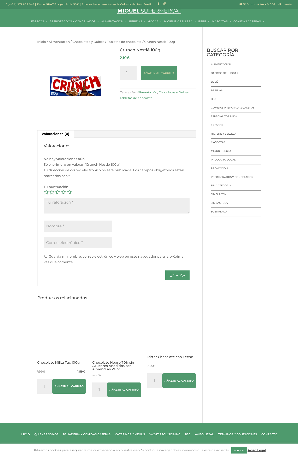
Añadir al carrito (159, 73)
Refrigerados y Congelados (232, 177)
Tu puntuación (56, 187)
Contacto (269, 434)
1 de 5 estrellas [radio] (46, 192)
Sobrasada (219, 211)
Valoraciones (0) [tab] (55, 134)
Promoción (219, 168)
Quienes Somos (46, 434)
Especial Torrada (224, 116)
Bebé (214, 81)
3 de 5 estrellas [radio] (57, 192)
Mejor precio (221, 150)
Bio (213, 98)
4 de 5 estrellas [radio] (63, 192)
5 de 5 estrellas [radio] (69, 192)
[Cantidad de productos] (128, 73)
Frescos (217, 125)
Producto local (223, 159)
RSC (187, 434)
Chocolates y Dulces (88, 42)
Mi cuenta (285, 4)
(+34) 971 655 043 (21, 4)
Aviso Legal (204, 434)
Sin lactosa (219, 202)
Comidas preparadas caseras (233, 107)
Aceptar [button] (239, 450)
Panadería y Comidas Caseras (87, 434)
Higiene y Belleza (223, 133)
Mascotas (218, 142)
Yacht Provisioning (164, 434)
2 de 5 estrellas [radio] (51, 192)
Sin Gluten (218, 194)
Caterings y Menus (130, 434)
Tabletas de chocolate (124, 42)
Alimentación (59, 42)
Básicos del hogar (224, 73)
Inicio (41, 42)
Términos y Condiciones (237, 434)
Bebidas (216, 90)
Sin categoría (221, 185)
